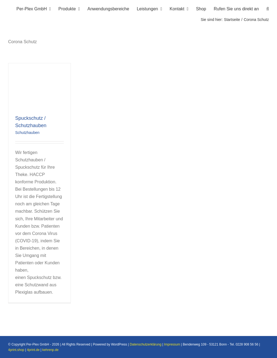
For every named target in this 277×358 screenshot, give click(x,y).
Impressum (172, 344)
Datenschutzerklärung (145, 344)
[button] (267, 8)
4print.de (33, 350)
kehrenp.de (50, 350)
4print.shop (16, 350)
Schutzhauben (27, 132)
